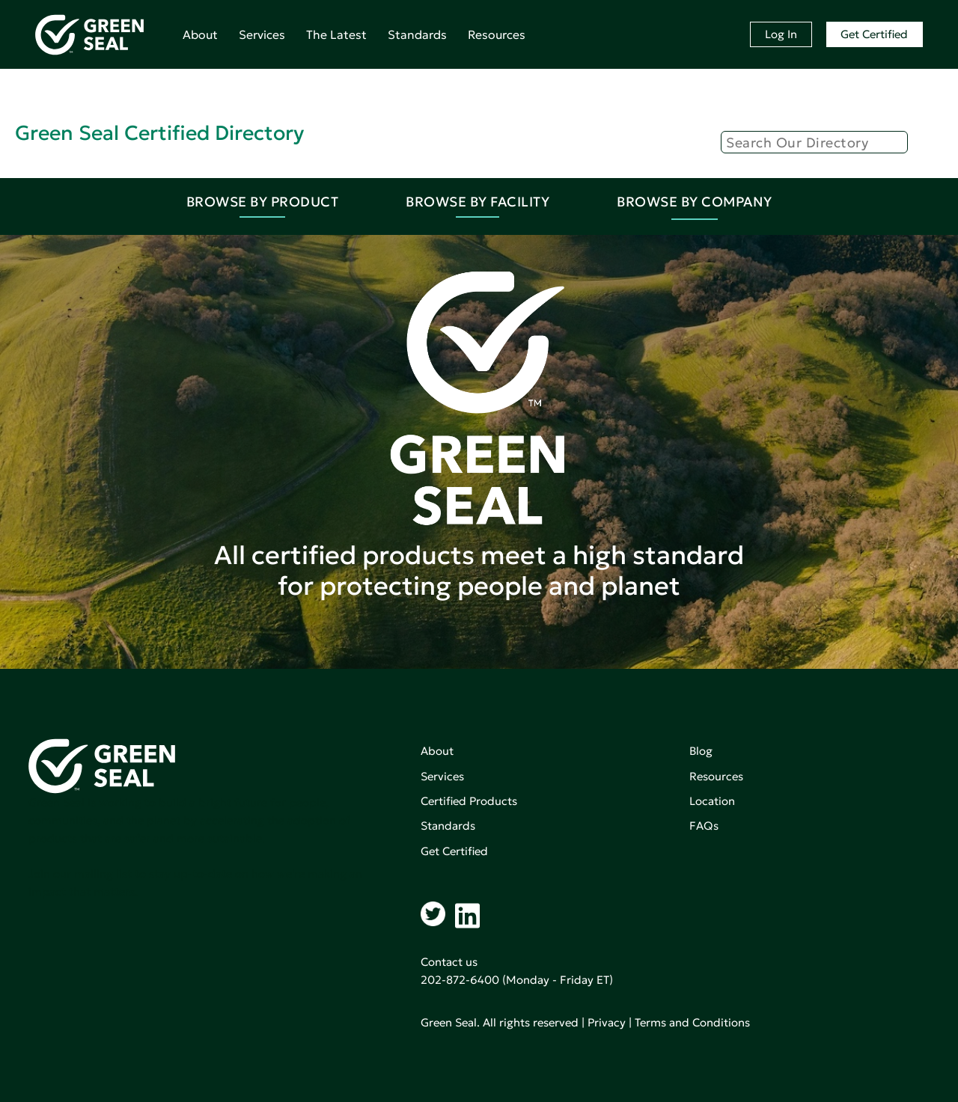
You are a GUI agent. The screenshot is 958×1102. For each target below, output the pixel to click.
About (200, 34)
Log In (781, 34)
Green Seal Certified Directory (159, 132)
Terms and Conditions (692, 1022)
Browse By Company (694, 201)
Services (262, 34)
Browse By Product (262, 201)
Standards (417, 34)
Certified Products (469, 801)
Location (712, 801)
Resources (496, 34)
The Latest (336, 34)
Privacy (607, 1022)
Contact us (449, 962)
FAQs (703, 825)
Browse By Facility (477, 201)
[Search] (814, 142)
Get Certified (874, 34)
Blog (701, 751)
